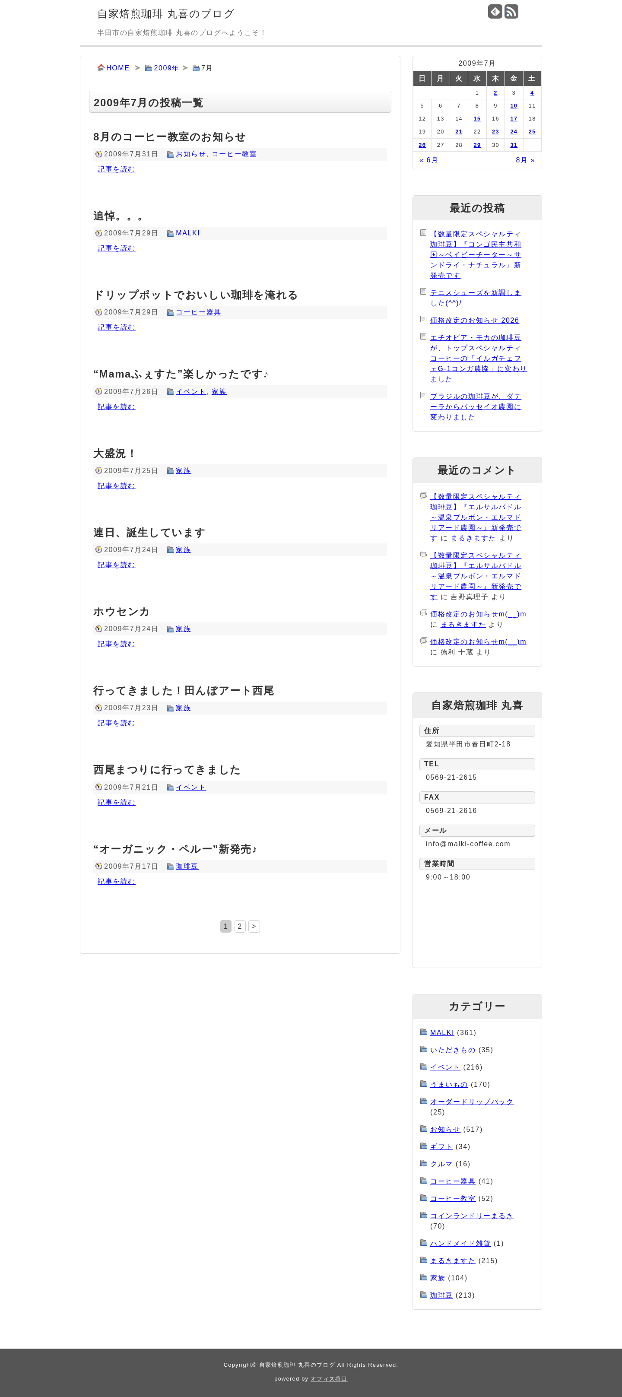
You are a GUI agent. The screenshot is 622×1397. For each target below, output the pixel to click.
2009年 (167, 68)
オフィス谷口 (329, 1378)
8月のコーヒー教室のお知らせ (170, 137)
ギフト (441, 1146)
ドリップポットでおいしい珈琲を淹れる (196, 295)
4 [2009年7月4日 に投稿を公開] (532, 92)
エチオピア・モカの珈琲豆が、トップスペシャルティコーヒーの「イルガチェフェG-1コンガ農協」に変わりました (478, 358)
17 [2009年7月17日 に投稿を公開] (513, 118)
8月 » (525, 160)
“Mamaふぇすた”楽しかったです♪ (181, 374)
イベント (191, 391)
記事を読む (117, 169)
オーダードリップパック (472, 1101)
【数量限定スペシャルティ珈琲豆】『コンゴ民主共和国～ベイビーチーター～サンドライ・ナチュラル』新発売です (475, 254)
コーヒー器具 (199, 312)
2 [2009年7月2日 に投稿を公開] (495, 92)
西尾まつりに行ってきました (167, 769)
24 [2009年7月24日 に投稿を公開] (513, 131)
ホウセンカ (122, 611)
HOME (118, 68)
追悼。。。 (121, 216)
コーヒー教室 (234, 154)
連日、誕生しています (149, 532)
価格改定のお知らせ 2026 (474, 320)
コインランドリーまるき (472, 1215)
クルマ (441, 1164)
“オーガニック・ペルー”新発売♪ (175, 849)
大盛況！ (115, 453)
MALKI (188, 233)
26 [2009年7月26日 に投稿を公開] (422, 145)
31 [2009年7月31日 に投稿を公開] (513, 145)
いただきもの (453, 1050)
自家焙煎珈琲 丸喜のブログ (166, 13)
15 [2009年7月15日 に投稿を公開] (477, 118)
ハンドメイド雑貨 (460, 1243)
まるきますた (473, 538)
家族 (219, 391)
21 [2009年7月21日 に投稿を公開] (459, 131)
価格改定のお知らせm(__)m (478, 614)
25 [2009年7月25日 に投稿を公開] (532, 131)
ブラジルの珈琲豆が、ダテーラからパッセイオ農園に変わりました (475, 407)
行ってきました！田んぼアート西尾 (184, 690)
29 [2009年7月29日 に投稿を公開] (477, 145)
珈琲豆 (187, 866)
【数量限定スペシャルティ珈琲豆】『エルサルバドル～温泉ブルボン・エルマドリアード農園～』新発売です (475, 517)
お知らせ (191, 154)
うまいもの (449, 1084)
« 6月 (429, 160)
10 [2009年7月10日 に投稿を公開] (513, 105)
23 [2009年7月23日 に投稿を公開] (495, 131)
